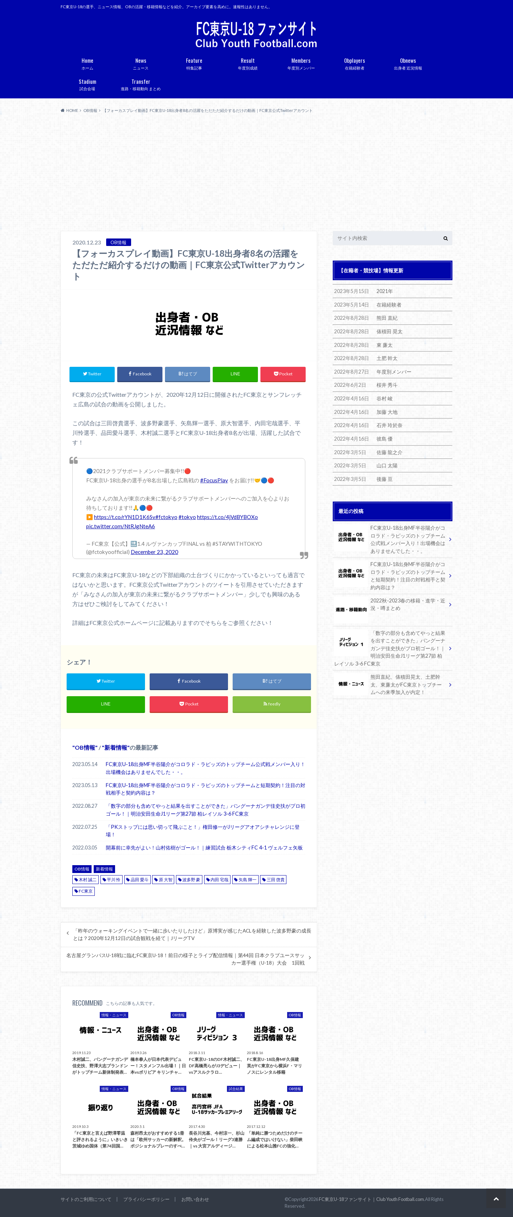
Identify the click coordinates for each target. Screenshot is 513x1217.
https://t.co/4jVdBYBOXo (227, 517)
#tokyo (187, 517)
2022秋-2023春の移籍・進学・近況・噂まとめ (389, 606)
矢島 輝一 (247, 879)
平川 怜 (113, 879)
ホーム (87, 62)
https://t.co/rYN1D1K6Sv (124, 517)
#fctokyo (166, 517)
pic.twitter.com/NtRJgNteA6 (120, 526)
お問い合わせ (195, 1199)
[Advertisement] (256, 172)
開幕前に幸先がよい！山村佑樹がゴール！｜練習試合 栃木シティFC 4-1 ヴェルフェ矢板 (204, 847)
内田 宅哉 (219, 879)
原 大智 (165, 879)
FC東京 (86, 891)
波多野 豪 (191, 879)
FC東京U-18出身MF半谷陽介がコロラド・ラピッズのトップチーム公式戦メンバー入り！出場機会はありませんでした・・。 (205, 768)
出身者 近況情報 (408, 62)
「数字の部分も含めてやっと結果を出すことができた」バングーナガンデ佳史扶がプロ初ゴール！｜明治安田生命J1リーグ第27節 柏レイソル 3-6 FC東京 (205, 810)
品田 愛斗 (140, 879)
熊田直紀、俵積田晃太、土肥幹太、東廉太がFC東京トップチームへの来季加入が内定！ (388, 684)
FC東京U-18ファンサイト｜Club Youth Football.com (371, 1199)
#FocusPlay (214, 480)
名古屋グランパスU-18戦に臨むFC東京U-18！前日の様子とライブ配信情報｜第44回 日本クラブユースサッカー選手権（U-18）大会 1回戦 (185, 958)
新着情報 (115, 747)
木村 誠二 (88, 879)
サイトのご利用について (86, 1199)
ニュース (140, 62)
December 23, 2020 (154, 552)
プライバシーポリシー (146, 1199)
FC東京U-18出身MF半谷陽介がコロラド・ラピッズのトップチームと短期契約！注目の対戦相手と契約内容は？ (205, 789)
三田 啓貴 (276, 879)
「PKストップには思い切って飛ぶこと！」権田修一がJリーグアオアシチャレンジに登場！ (203, 831)
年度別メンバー (301, 62)
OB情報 (85, 747)
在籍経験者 (354, 62)
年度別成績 (247, 62)
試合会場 (87, 83)
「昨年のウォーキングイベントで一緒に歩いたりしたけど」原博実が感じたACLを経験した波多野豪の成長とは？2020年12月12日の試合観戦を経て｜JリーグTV (192, 934)
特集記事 (194, 62)
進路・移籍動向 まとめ (140, 83)
